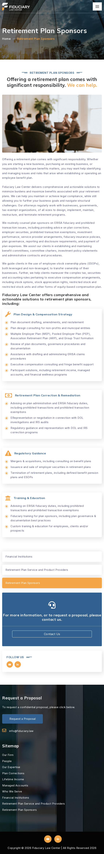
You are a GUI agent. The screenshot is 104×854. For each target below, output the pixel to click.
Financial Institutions (18, 556)
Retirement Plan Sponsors (35, 39)
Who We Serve (12, 791)
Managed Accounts (15, 785)
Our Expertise (11, 767)
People (7, 761)
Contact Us (52, 634)
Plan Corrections (13, 773)
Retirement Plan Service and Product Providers (36, 570)
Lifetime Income (13, 779)
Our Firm (7, 755)
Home (6, 39)
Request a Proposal (22, 718)
